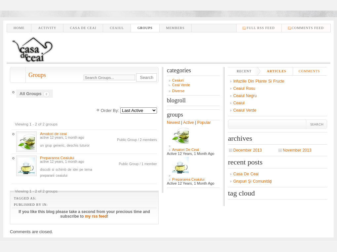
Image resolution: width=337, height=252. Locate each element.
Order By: (110, 110)
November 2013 (297, 150)
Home (19, 28)
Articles (276, 71)
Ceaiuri (178, 80)
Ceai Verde (181, 85)
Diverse (178, 91)
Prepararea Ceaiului (57, 158)
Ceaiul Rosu (244, 88)
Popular (204, 122)
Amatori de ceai (53, 133)
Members (175, 28)
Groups (144, 28)
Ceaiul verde (244, 110)
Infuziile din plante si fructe (258, 81)
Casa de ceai (83, 28)
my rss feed (96, 216)
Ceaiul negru (245, 95)
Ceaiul (117, 28)
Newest (173, 122)
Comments (309, 71)
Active (188, 122)
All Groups (34, 94)
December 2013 (247, 150)
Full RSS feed (260, 28)
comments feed (308, 28)
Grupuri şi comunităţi (252, 181)
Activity (47, 28)
